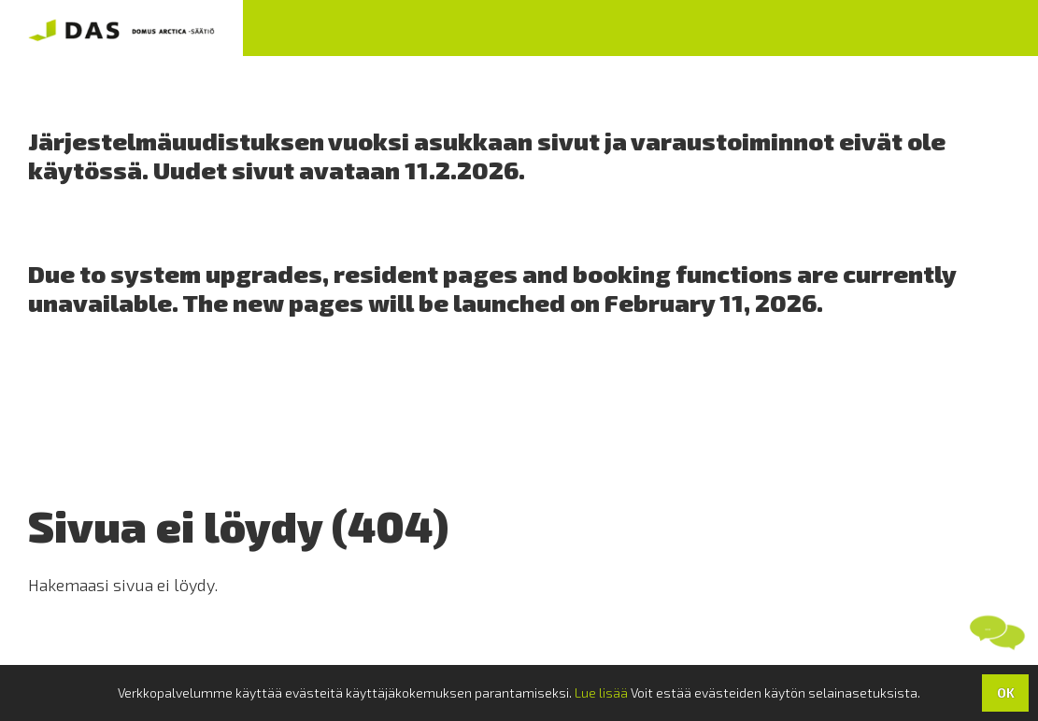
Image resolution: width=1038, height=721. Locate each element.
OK (1006, 692)
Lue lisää (601, 692)
